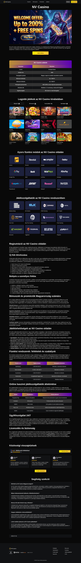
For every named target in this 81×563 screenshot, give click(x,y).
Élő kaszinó (35, 1)
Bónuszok (67, 548)
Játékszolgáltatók (68, 552)
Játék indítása (40, 53)
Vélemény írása (65, 451)
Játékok (47, 1)
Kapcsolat (55, 554)
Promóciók (42, 1)
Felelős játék (55, 552)
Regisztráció (74, 1)
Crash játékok (48, 103)
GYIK (66, 554)
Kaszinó (29, 1)
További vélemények (40, 470)
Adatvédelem (55, 550)
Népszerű (17, 103)
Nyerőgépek (64, 103)
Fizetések (67, 550)
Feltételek (55, 548)
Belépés (68, 1)
